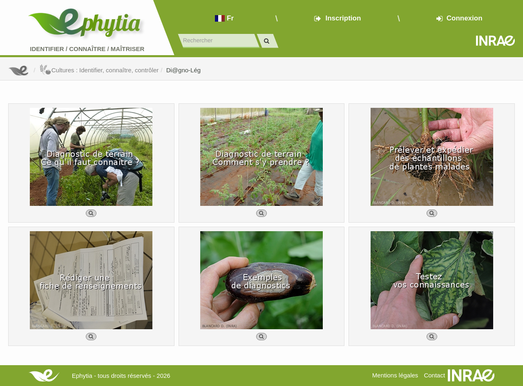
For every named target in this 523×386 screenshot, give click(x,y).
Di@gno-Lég (183, 70)
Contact (434, 375)
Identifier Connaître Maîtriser (87, 48)
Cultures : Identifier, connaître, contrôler (99, 70)
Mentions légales (395, 375)
